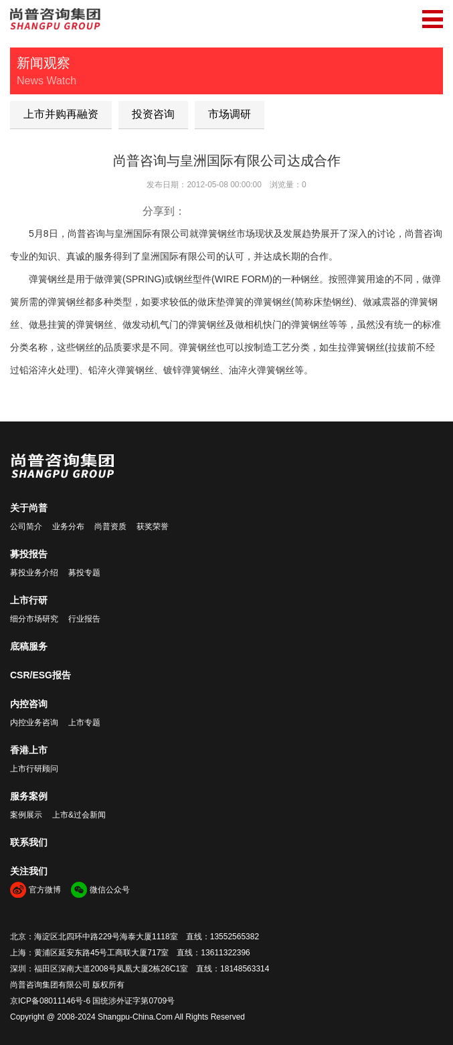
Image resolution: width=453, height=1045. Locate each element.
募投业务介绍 (34, 572)
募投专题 (84, 572)
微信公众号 (110, 889)
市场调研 (229, 114)
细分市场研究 (34, 619)
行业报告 (84, 619)
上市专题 (84, 722)
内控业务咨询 (34, 722)
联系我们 (29, 842)
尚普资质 (110, 526)
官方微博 (45, 889)
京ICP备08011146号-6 (50, 1001)
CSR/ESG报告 (40, 675)
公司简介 (26, 526)
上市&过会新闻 (79, 815)
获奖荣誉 (153, 526)
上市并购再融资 (60, 114)
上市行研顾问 (34, 768)
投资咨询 (153, 114)
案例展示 (26, 815)
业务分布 (68, 526)
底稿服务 (29, 646)
